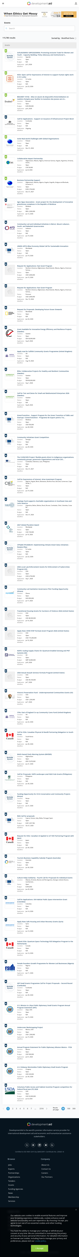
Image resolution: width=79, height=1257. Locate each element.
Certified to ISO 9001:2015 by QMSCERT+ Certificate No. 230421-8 (39, 1152)
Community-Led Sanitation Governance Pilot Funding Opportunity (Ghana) (42, 590)
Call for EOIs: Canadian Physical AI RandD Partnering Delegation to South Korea (45, 733)
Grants (11, 1185)
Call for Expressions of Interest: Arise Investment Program (39, 479)
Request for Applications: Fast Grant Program (34, 266)
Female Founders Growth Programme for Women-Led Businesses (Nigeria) (45, 963)
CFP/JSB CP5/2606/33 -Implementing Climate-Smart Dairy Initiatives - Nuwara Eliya (43, 546)
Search (10, 28)
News (10, 1193)
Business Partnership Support (28, 180)
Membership (13, 1197)
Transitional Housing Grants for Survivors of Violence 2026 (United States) (45, 611)
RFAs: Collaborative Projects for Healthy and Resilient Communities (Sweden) (43, 372)
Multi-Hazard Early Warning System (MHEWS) (34, 754)
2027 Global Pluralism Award (28, 525)
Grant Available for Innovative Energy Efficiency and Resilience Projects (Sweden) (44, 330)
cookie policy (40, 1241)
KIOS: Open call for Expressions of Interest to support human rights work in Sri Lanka (45, 76)
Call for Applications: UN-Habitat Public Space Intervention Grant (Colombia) (42, 900)
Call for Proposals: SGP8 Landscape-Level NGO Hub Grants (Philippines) (44, 774)
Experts (11, 1169)
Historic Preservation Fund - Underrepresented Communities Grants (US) (45, 693)
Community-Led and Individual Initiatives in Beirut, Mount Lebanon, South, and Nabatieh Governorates (43, 225)
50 (63, 1108)
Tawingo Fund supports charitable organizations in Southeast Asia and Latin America (44, 502)
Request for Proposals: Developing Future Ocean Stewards (39, 309)
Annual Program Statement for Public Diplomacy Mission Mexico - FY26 (44, 1047)
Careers (44, 1173)
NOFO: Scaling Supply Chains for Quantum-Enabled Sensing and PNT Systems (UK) (43, 652)
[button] (3, 3)
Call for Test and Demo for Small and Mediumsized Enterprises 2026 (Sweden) (43, 394)
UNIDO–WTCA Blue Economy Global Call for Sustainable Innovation (42, 246)
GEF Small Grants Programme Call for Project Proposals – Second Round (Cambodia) (44, 984)
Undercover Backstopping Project (30, 1027)
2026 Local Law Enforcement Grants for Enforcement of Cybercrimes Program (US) (43, 568)
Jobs (10, 1165)
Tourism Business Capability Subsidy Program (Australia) (39, 858)
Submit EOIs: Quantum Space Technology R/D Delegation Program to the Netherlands (45, 942)
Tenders (11, 1181)
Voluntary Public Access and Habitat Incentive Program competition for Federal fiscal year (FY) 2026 (44, 1088)
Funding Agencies (15, 1189)
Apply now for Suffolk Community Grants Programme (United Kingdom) (44, 351)
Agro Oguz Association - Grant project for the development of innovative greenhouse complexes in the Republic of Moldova (45, 203)
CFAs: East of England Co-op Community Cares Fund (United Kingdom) (44, 712)
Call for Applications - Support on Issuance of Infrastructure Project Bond (45, 119)
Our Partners (47, 1177)
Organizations (14, 1177)
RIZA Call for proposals (26, 816)
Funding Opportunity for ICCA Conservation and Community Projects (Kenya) (43, 795)
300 (73, 1108)
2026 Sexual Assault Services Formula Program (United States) (41, 673)
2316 (42, 1108)
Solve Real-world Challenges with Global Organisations (38, 139)
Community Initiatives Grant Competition (33, 437)
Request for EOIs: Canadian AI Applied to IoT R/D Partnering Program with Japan (45, 837)
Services (11, 1201)
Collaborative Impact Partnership (30, 158)
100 (68, 1108)
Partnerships (13, 1173)
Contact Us (46, 1169)
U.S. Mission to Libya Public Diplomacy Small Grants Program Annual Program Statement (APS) (43, 1006)
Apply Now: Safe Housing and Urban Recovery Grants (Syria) (40, 922)
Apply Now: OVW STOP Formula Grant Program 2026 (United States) (43, 631)
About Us (45, 1165)
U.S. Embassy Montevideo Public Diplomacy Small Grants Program (42, 1067)
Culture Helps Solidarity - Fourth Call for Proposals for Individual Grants (44, 878)
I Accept (39, 1248)
